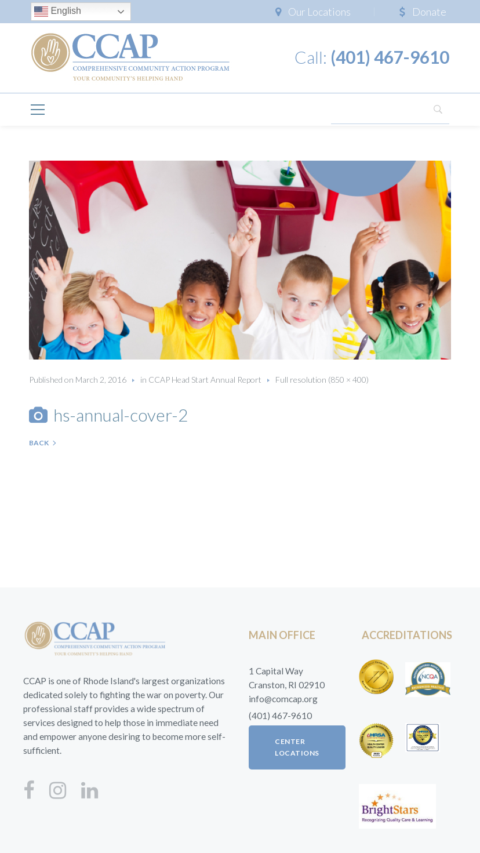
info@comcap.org (283, 699)
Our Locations (319, 11)
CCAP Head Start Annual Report (204, 379)
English (57, 12)
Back (39, 442)
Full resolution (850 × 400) (322, 379)
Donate (429, 11)
